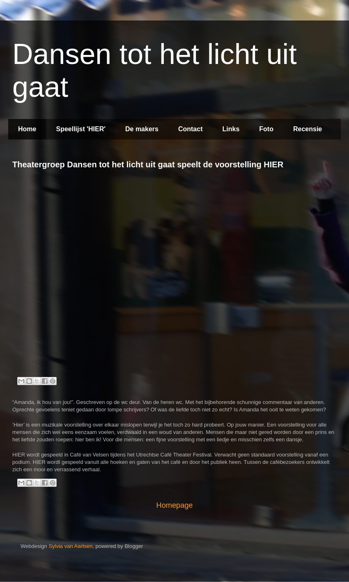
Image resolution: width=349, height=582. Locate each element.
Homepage (174, 505)
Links (231, 129)
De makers (141, 129)
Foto (266, 129)
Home (27, 129)
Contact (190, 129)
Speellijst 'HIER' (81, 129)
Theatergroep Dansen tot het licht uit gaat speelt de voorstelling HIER (147, 164)
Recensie (307, 129)
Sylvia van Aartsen (70, 546)
